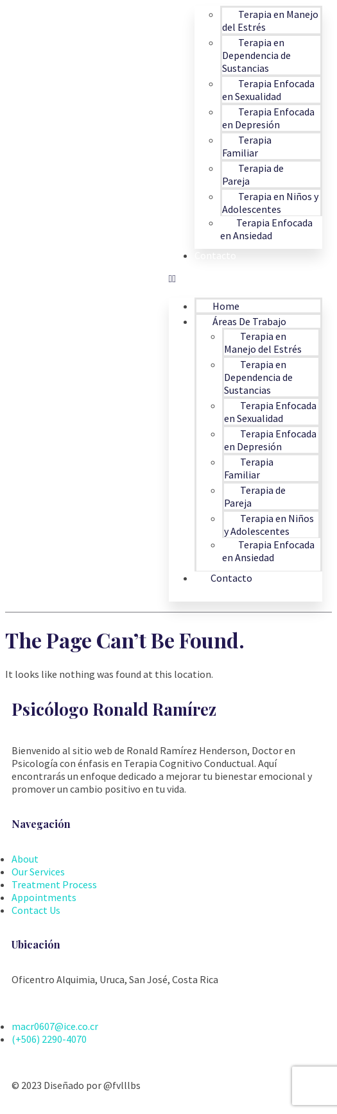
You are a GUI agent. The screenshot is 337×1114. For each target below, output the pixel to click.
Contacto (215, 255)
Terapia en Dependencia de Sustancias (256, 55)
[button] (246, 278)
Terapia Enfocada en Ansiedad (266, 229)
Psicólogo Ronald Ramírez (114, 709)
